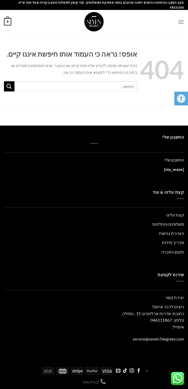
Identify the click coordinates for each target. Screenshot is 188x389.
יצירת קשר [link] (174, 297)
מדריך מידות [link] (173, 242)
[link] (181, 98)
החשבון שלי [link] (174, 159)
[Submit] (9, 86)
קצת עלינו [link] (175, 214)
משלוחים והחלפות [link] (168, 223)
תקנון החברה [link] (172, 251)
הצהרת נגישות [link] (171, 233)
